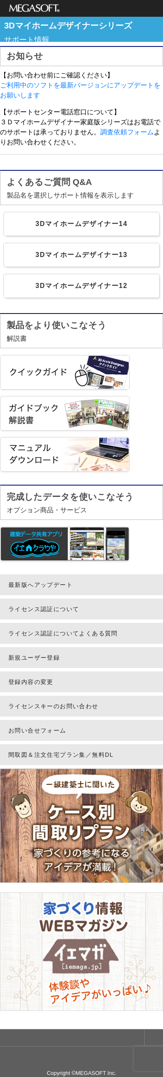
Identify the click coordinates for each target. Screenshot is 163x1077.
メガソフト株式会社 (34, 8)
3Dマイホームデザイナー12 (82, 285)
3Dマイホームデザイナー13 (82, 254)
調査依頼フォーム (127, 132)
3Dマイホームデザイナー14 (82, 223)
